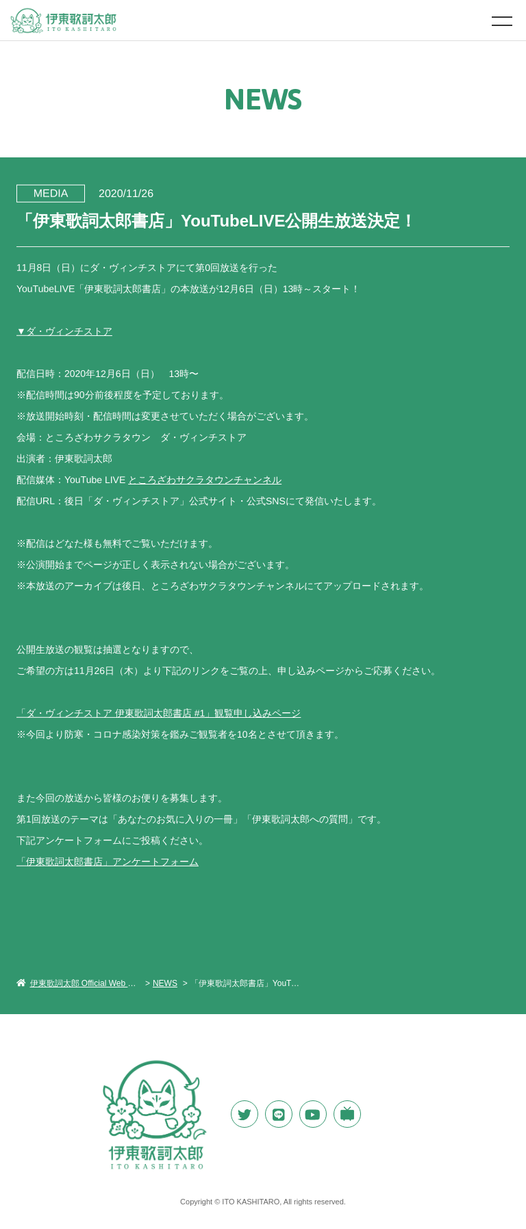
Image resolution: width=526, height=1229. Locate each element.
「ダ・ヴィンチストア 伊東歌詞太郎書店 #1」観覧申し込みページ (158, 712)
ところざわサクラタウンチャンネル (204, 479)
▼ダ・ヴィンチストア (64, 330)
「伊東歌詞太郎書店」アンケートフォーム (107, 860)
